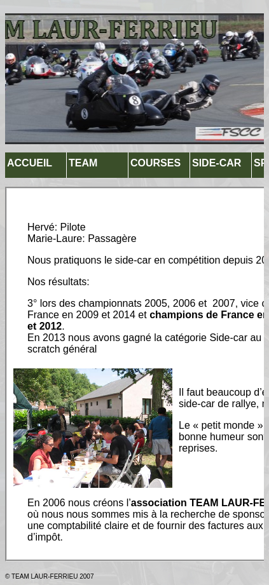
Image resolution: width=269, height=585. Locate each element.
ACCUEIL (29, 163)
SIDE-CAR (216, 163)
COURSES (155, 163)
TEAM (83, 163)
